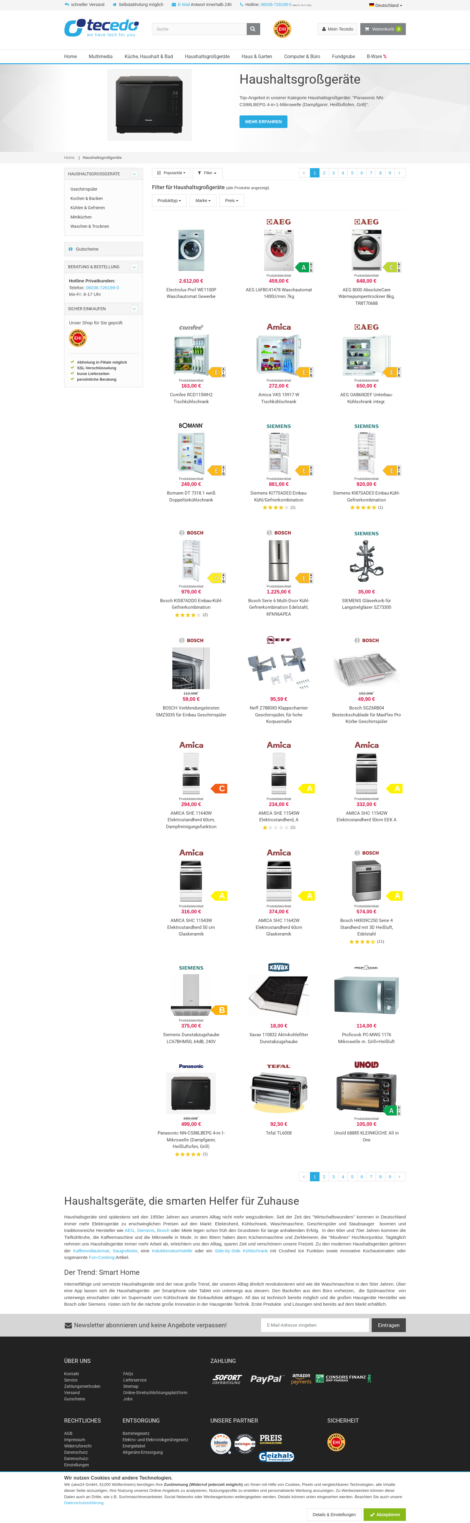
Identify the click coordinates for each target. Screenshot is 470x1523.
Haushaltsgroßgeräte (207, 56)
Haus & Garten (257, 56)
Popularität (171, 173)
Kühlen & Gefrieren (87, 207)
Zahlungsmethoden (82, 1386)
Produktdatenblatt (279, 275)
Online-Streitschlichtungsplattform (155, 1392)
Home (70, 56)
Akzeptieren (384, 1515)
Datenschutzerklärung (83, 1503)
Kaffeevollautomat (91, 1250)
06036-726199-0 (276, 4)
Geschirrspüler (83, 189)
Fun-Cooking (102, 1257)
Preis (231, 200)
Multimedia (101, 56)
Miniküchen (81, 217)
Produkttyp (169, 200)
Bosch (163, 1230)
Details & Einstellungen (334, 1514)
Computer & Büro (302, 56)
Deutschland (385, 5)
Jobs (127, 1399)
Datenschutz (76, 1452)
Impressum (74, 1439)
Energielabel (134, 1446)
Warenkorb (383, 29)
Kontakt (71, 1373)
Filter (207, 173)
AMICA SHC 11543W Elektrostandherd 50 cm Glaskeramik (191, 927)
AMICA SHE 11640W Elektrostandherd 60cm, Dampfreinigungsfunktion (191, 820)
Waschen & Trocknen (89, 226)
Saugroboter (125, 1250)
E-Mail (184, 4)
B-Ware (377, 56)
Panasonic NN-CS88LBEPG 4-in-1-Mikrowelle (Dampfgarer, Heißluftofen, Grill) (191, 1139)
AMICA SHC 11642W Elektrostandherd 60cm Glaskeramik (279, 927)
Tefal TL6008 (279, 1133)
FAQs (128, 1373)
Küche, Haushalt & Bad (149, 56)
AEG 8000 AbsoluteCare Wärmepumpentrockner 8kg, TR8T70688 (366, 296)
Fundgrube (343, 56)
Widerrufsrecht (78, 1446)
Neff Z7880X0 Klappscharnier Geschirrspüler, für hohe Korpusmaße (279, 714)
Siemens (145, 1230)
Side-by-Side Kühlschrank (242, 1250)
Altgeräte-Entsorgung (143, 1452)
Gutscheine (83, 248)
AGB (68, 1433)
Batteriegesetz (136, 1433)
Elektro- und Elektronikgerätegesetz (155, 1439)
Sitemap (130, 1386)
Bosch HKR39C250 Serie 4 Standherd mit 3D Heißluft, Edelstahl (366, 927)
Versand (72, 1392)
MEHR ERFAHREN (263, 121)
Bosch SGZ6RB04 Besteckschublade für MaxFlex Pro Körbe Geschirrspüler (366, 714)
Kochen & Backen (86, 198)
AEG (129, 1230)
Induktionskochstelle (172, 1250)
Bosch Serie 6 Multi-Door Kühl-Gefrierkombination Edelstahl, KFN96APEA (278, 607)
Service (70, 1380)
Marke (203, 200)
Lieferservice (135, 1380)
